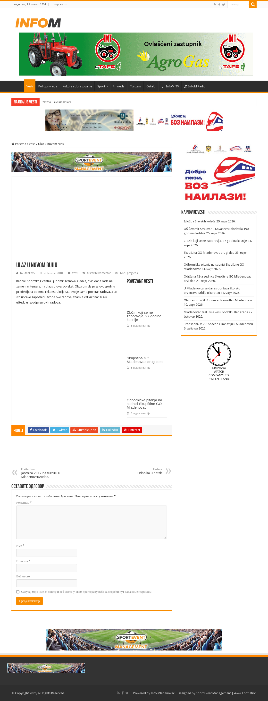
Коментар (24, 502)
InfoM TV (170, 86)
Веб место (23, 576)
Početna (17, 86)
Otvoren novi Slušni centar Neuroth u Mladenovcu (218, 300)
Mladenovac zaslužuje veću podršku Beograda (216, 312)
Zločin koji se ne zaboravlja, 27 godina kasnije (144, 316)
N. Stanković (27, 273)
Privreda (119, 86)
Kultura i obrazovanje (77, 86)
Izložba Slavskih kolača (56, 102)
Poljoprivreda (47, 86)
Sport (101, 86)
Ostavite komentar (99, 273)
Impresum (60, 4)
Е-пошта (23, 561)
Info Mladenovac (163, 693)
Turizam (135, 86)
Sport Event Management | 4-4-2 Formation (226, 693)
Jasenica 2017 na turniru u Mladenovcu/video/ (46, 473)
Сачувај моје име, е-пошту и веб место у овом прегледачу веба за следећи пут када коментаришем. (86, 591)
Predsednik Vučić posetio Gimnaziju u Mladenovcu (218, 324)
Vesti (29, 86)
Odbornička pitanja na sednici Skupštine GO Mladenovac (144, 403)
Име (20, 546)
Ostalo (151, 86)
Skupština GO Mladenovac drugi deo (145, 360)
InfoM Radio (195, 86)
